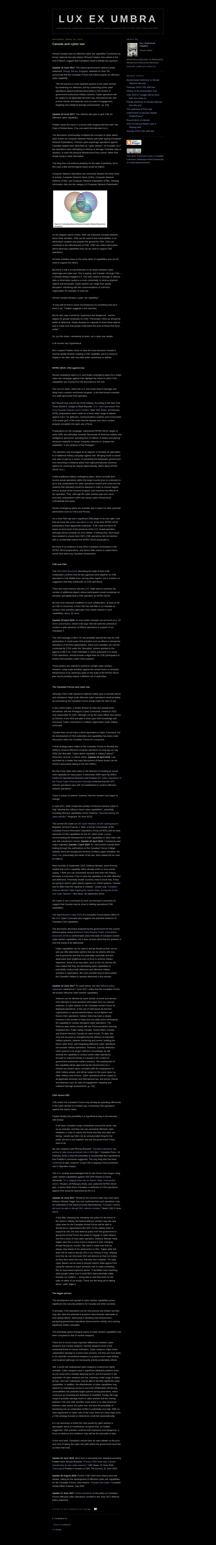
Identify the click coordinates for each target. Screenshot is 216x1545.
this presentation (63, 623)
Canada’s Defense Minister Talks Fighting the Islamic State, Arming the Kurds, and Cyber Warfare (85, 890)
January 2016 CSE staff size (140, 131)
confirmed (57, 1163)
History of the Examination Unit (142, 91)
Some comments (83, 1493)
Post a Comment (62, 1525)
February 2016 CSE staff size (141, 87)
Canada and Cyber (100, 1482)
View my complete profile (141, 67)
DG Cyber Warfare (87, 823)
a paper (107, 834)
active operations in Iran (81, 522)
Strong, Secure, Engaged (75, 71)
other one (57, 855)
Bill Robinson (147, 43)
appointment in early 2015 (69, 914)
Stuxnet (60, 389)
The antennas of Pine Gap (139, 109)
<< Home (56, 1529)
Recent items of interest (138, 120)
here (105, 128)
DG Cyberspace (107, 823)
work (133, 156)
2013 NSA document (67, 571)
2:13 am (86, 1509)
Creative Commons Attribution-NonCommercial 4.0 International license (145, 159)
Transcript (57, 1468)
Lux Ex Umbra (108, 18)
